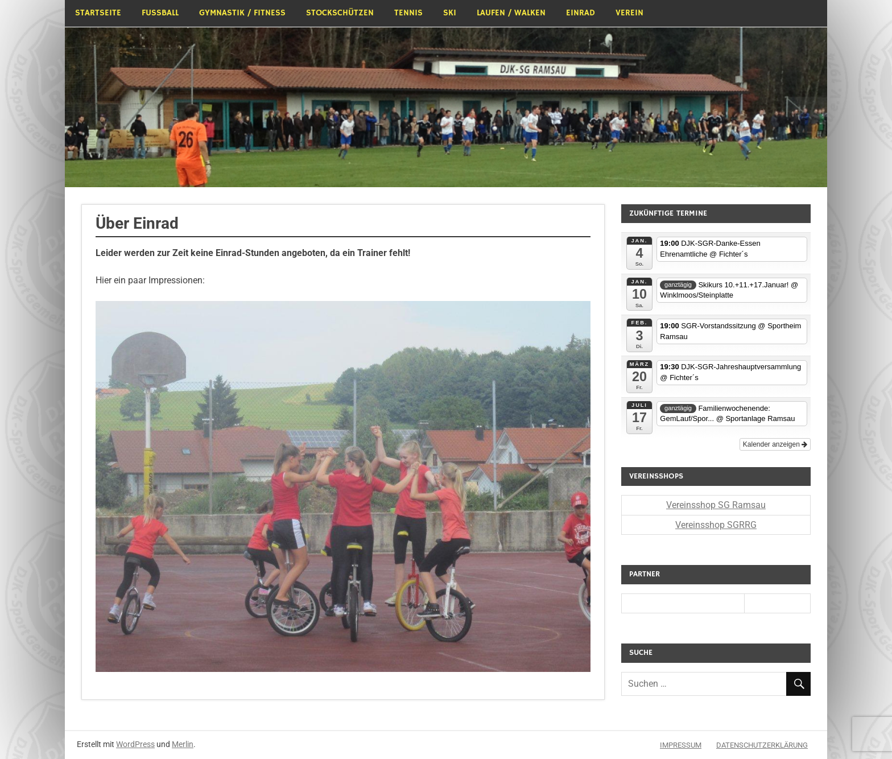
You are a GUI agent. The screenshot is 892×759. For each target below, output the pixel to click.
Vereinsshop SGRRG (716, 524)
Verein (629, 12)
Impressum (680, 745)
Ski (449, 12)
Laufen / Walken (511, 12)
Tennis (408, 12)
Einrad (580, 12)
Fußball (160, 12)
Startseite (98, 12)
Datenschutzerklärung (762, 745)
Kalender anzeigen (775, 444)
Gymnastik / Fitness (242, 12)
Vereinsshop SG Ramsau (716, 505)
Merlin (182, 744)
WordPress (135, 744)
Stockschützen (340, 12)
